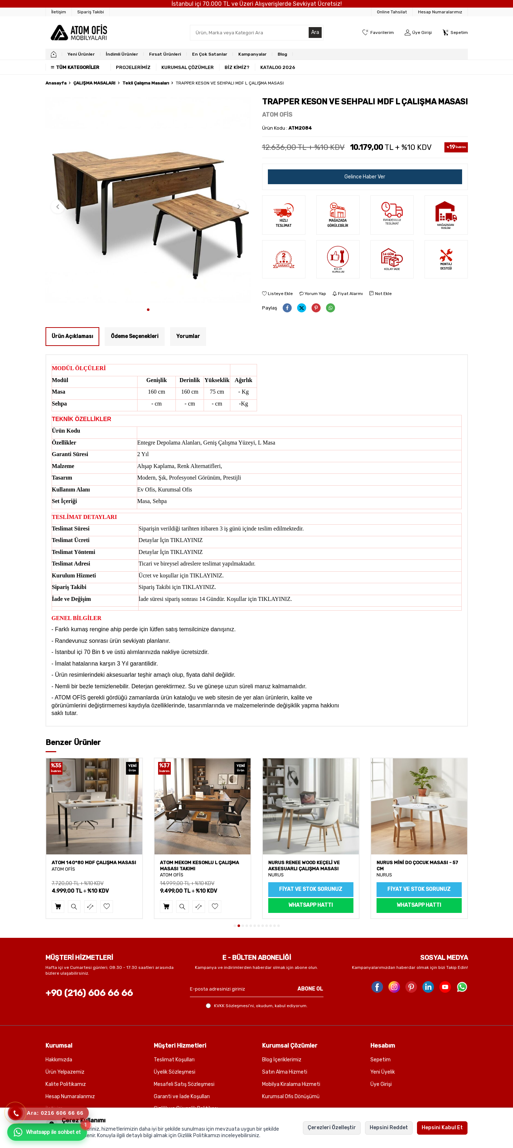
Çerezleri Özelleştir (332, 1128)
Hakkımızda (58, 1060)
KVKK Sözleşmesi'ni (234, 1005)
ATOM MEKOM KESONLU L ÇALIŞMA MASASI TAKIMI (307, 865)
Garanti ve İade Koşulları (182, 1096)
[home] (53, 54)
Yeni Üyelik (382, 1072)
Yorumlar (188, 336)
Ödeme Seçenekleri (134, 336)
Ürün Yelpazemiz (64, 1072)
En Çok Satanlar (209, 54)
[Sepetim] (455, 33)
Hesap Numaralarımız (440, 11)
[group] (148, 200)
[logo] (78, 32)
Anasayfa (55, 83)
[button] (148, 309)
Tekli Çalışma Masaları (145, 83)
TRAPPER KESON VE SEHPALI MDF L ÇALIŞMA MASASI (230, 83)
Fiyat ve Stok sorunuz (419, 889)
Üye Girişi (381, 1084)
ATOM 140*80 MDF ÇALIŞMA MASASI (202, 862)
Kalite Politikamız (65, 1084)
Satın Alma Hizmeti (284, 1072)
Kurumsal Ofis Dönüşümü (290, 1096)
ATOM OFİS (277, 114)
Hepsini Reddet (389, 1128)
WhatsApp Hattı (419, 905)
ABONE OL (310, 989)
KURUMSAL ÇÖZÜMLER (187, 67)
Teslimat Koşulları (174, 1060)
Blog (282, 54)
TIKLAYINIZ (186, 540)
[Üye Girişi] (418, 33)
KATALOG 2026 (277, 67)
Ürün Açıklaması (72, 336)
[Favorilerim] (378, 33)
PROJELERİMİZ (133, 67)
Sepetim (380, 1060)
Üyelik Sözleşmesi (174, 1072)
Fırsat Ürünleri (165, 54)
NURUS (384, 875)
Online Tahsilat (392, 11)
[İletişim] (59, 12)
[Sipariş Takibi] (91, 12)
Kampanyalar (252, 54)
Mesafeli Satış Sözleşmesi (184, 1084)
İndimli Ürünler (122, 54)
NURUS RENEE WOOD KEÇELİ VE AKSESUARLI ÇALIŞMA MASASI (412, 865)
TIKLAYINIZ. (207, 575)
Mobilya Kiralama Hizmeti (291, 1084)
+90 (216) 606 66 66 (89, 993)
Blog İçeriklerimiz (281, 1060)
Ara (315, 32)
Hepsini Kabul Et (442, 1128)
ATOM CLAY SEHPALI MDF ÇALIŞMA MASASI (91, 865)
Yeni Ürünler (81, 54)
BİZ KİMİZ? (237, 67)
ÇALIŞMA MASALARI (94, 83)
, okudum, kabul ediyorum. (257, 1006)
